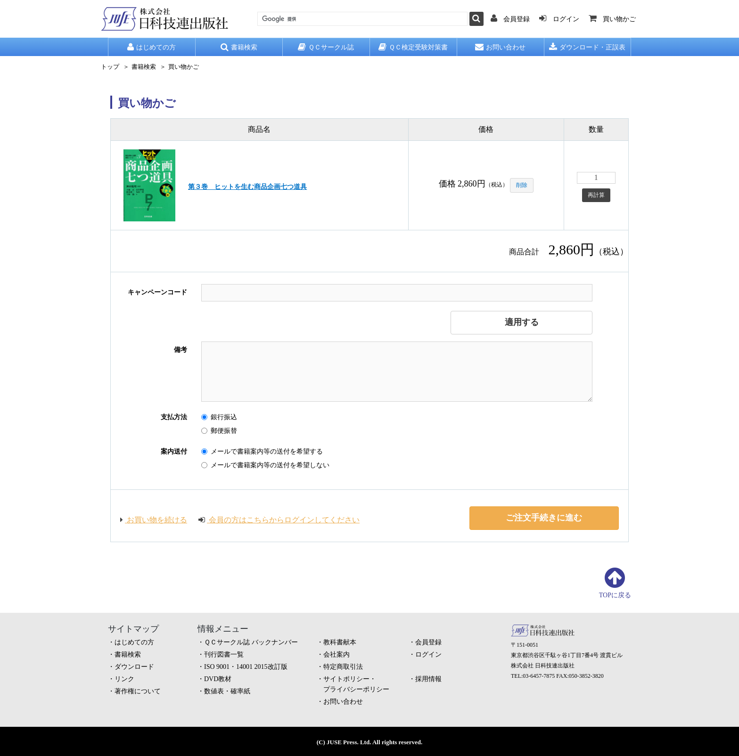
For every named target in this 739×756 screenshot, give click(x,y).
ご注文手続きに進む (544, 517)
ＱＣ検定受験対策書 (413, 47)
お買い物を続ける (153, 520)
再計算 (596, 195)
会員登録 (428, 642)
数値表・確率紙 (227, 691)
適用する (522, 322)
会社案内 (336, 654)
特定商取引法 (343, 666)
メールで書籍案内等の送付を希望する (262, 451)
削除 (521, 185)
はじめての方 (151, 47)
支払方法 (174, 417)
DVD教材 (217, 679)
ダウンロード (134, 666)
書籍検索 (239, 47)
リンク (124, 679)
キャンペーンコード (157, 292)
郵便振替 (219, 430)
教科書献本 (339, 642)
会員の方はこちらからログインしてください (279, 520)
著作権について (138, 691)
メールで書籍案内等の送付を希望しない (265, 465)
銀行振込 (219, 417)
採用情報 (428, 679)
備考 (180, 349)
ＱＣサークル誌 (326, 47)
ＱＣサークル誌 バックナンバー (251, 642)
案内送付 (174, 451)
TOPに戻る (615, 595)
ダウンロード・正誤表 (587, 47)
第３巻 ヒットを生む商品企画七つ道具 (247, 186)
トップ (110, 66)
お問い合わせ (500, 47)
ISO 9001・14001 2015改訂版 (245, 666)
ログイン (428, 654)
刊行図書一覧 (224, 654)
